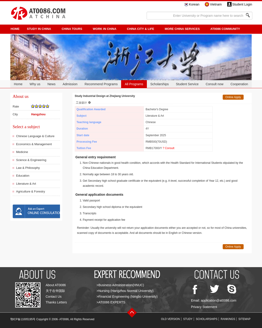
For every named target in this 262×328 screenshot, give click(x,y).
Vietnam (216, 4)
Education (22, 175)
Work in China (105, 29)
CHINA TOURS (72, 29)
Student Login (242, 4)
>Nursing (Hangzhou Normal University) (125, 291)
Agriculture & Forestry (30, 191)
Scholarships (159, 84)
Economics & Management (34, 144)
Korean (194, 4)
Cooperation (239, 84)
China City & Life (140, 29)
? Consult (168, 148)
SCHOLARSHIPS (206, 319)
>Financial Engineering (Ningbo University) (127, 296)
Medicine (22, 152)
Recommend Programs (101, 84)
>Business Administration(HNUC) (120, 285)
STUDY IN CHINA (39, 29)
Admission (70, 84)
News (51, 84)
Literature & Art (26, 183)
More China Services (182, 29)
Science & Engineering (31, 160)
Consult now (214, 84)
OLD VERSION (170, 319)
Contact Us (54, 296)
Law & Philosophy (28, 168)
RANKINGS (228, 319)
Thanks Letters (56, 302)
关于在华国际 (55, 291)
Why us (35, 84)
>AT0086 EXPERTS (111, 302)
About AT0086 (56, 285)
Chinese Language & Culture (35, 136)
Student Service (187, 84)
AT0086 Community (225, 29)
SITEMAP (244, 319)
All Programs (134, 84)
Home (18, 84)
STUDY (188, 319)
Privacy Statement (204, 307)
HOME (15, 29)
